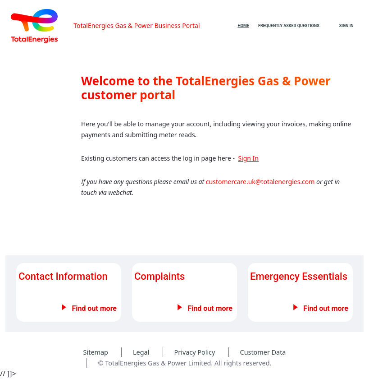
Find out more (94, 308)
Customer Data (263, 352)
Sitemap (95, 352)
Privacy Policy (194, 352)
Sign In (346, 25)
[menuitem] (243, 25)
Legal (141, 352)
